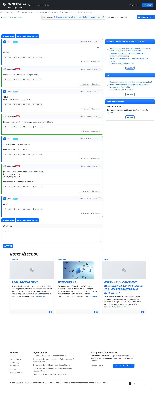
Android (13, 369)
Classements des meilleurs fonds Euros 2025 (50, 356)
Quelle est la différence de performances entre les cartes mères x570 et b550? (128, 85)
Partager (95, 62)
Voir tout (130, 68)
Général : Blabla (16, 17)
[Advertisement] (78, 27)
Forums (31, 5)
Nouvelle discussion (27, 36)
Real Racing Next (25, 282)
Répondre (8, 36)
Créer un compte (123, 366)
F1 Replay (22, 12)
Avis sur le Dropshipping (119, 56)
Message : (7, 231)
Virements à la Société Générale (122, 63)
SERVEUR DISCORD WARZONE (121, 89)
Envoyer (8, 246)
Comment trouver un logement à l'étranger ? (127, 53)
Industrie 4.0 (51, 12)
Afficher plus (40, 296)
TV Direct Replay (7, 12)
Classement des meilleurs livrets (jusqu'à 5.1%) (51, 365)
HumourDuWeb (36, 12)
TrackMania (14, 366)
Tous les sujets (145, 17)
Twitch (47, 5)
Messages (39, 5)
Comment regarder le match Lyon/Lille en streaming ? (131, 82)
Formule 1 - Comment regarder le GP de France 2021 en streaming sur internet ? (123, 287)
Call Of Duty (14, 362)
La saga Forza (15, 359)
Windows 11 (67, 282)
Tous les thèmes (16, 372)
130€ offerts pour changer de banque (76, 12)
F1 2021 (13, 356)
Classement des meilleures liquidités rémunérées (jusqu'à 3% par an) (52, 369)
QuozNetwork (14, 4)
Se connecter (135, 5)
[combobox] (122, 17)
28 (96, 312)
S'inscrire (147, 5)
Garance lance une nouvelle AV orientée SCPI (50, 374)
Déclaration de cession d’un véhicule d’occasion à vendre (128, 59)
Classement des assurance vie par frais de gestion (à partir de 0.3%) (53, 360)
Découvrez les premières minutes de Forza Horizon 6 (77, 17)
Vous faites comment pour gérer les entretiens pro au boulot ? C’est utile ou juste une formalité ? (130, 49)
